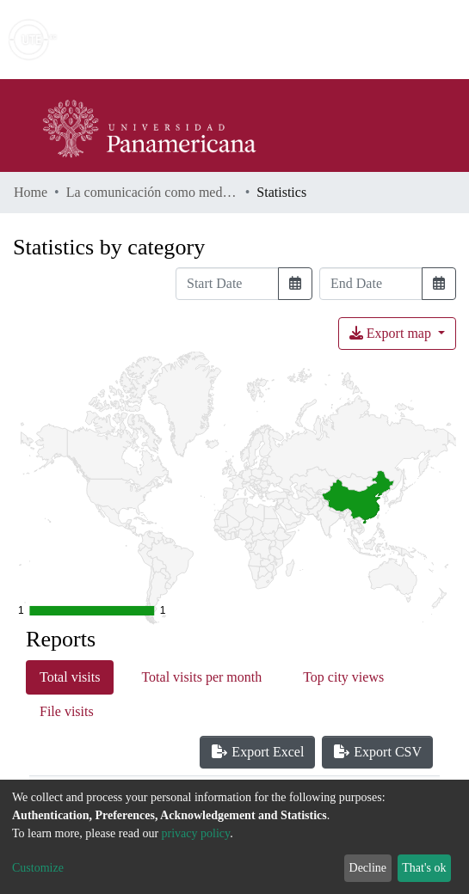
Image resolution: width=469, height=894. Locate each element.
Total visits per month (201, 677)
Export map (392, 333)
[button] (356, 39)
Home (30, 192)
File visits (67, 711)
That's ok (424, 867)
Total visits (70, 677)
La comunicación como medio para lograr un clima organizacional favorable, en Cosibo (152, 192)
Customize (38, 867)
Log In (391, 39)
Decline (368, 867)
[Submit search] (331, 39)
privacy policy (196, 833)
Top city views (343, 677)
